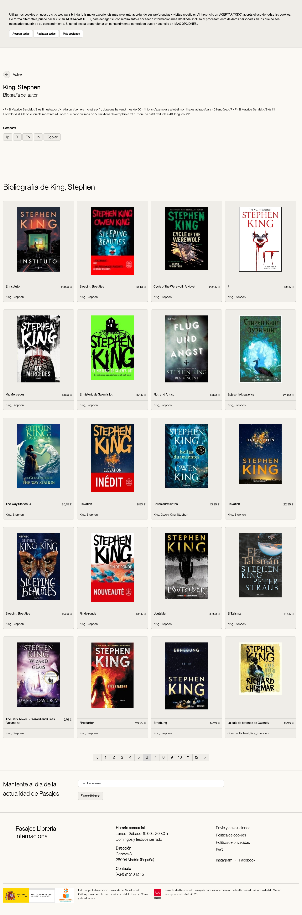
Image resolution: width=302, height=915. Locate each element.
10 (180, 757)
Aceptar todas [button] (21, 33)
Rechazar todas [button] (46, 33)
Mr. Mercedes (15, 394)
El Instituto (13, 286)
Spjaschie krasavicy (240, 394)
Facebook (247, 860)
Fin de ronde (88, 613)
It (228, 286)
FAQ (219, 849)
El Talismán (234, 613)
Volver (13, 75)
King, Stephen (15, 297)
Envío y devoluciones (233, 828)
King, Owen (161, 514)
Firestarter (87, 723)
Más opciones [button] (71, 33)
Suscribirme (90, 796)
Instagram (224, 860)
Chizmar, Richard (238, 733)
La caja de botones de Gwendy (248, 723)
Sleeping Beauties (92, 286)
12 (196, 757)
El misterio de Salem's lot (96, 394)
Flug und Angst (164, 394)
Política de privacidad (233, 842)
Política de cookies (231, 835)
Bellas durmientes (166, 504)
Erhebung (160, 723)
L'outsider (160, 613)
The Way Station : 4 (18, 504)
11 (188, 757)
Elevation (86, 504)
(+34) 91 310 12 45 (130, 874)
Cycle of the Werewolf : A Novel (174, 286)
